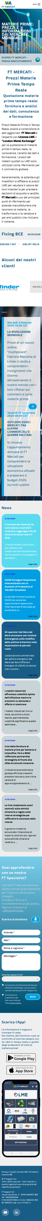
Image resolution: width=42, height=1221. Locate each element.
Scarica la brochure (21, 919)
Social (20, 1172)
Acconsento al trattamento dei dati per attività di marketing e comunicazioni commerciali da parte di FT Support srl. (21, 988)
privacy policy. (15, 1003)
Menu (36, 4)
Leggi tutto (32, 564)
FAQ (25, 1172)
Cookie (13, 1172)
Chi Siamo (33, 1172)
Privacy (5, 1172)
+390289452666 (12, 911)
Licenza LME (7, 1175)
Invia (33, 996)
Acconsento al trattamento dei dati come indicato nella (13, 999)
